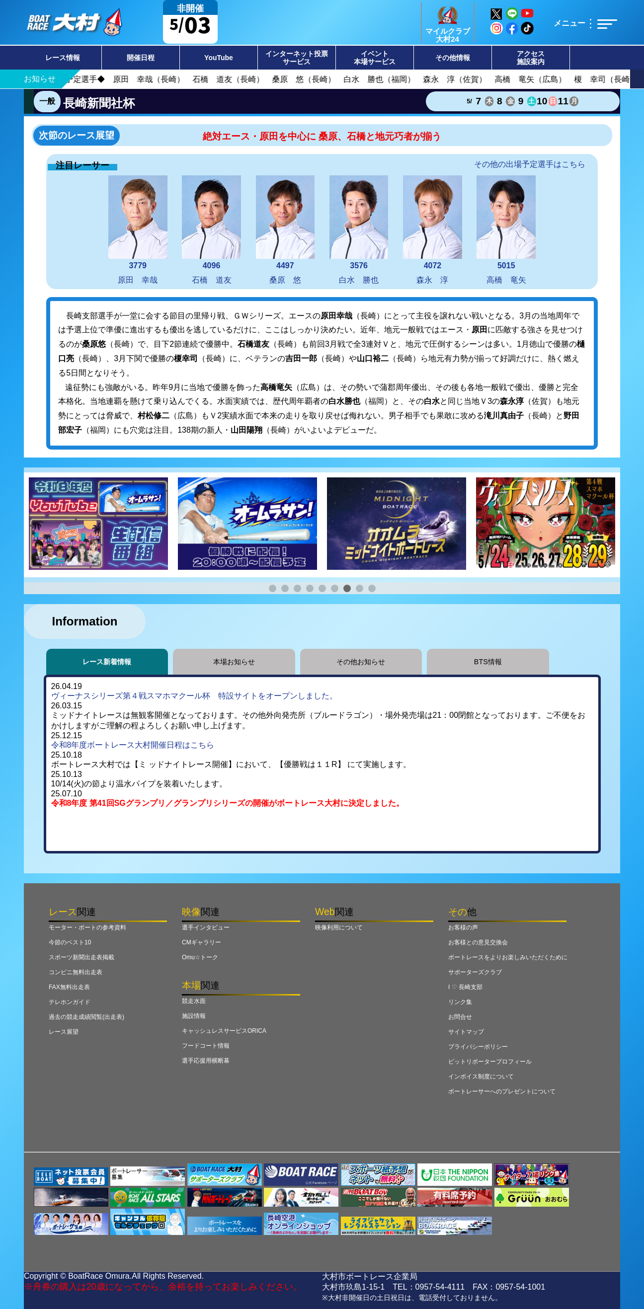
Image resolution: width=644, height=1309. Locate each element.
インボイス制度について (481, 1076)
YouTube (218, 58)
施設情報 (194, 1015)
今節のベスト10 (70, 942)
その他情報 (452, 58)
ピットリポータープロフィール (490, 1061)
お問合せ (460, 1016)
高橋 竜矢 (506, 229)
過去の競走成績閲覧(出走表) (86, 1016)
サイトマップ (466, 1031)
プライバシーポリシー (478, 1046)
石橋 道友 (211, 229)
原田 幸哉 (137, 229)
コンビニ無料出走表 (75, 972)
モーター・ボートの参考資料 (87, 927)
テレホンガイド (69, 1002)
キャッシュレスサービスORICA (224, 1030)
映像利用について (339, 927)
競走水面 (194, 1001)
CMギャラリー (201, 942)
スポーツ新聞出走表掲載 (81, 957)
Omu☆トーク (200, 957)
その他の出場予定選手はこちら (529, 164)
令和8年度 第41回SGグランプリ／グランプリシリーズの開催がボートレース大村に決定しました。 (227, 803)
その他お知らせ (360, 662)
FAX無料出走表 (69, 987)
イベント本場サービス (375, 58)
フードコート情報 (206, 1045)
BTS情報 (488, 662)
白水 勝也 (359, 229)
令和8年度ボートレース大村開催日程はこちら (133, 745)
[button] (272, 588)
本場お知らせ (234, 662)
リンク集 (460, 1002)
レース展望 (64, 1031)
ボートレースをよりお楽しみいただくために (507, 957)
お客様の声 (463, 927)
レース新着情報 (106, 662)
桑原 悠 (285, 229)
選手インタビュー (206, 927)
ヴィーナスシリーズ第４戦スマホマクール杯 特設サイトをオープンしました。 (194, 696)
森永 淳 (432, 229)
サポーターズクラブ (475, 972)
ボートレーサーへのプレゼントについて (502, 1091)
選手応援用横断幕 (206, 1060)
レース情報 (62, 58)
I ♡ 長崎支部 (465, 987)
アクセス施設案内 (531, 58)
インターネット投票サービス (296, 58)
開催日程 (141, 58)
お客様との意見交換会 (478, 942)
